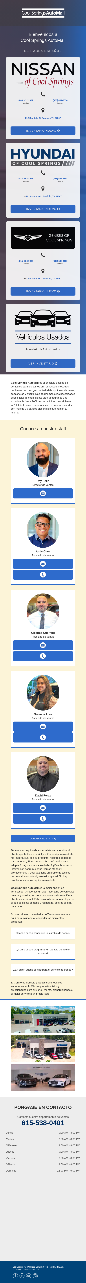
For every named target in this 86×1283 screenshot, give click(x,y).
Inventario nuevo (43, 130)
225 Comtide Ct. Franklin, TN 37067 (44, 278)
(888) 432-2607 (25, 100)
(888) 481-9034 (60, 100)
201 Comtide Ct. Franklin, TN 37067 (44, 196)
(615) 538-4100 (60, 261)
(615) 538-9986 (25, 261)
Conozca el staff (43, 838)
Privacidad (17, 1270)
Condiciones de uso (31, 1270)
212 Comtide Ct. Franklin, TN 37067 (43, 118)
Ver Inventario (43, 363)
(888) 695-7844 (60, 178)
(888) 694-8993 (25, 178)
